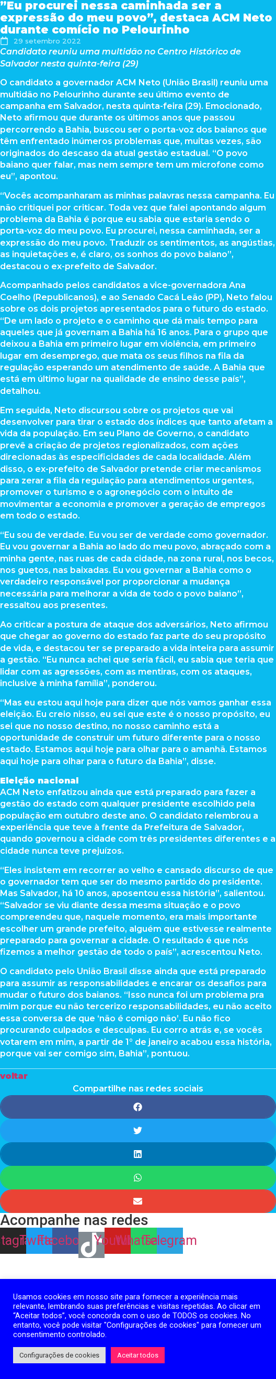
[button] (14, 1076)
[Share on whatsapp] (138, 1177)
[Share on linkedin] (138, 1154)
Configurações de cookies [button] (59, 1355)
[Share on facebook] (138, 1107)
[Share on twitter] (138, 1130)
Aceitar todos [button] (137, 1355)
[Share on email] (138, 1201)
